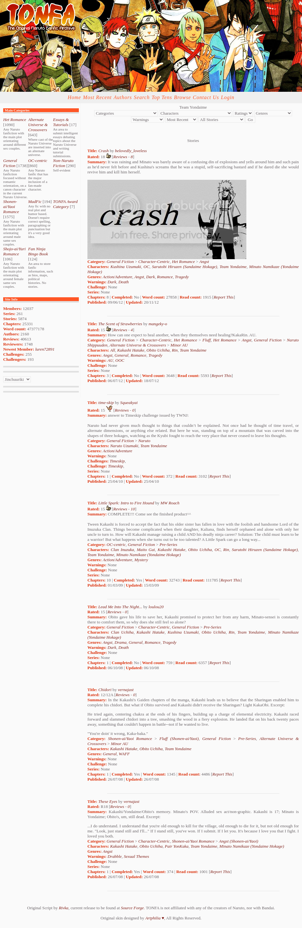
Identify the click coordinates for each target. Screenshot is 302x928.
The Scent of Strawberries (120, 323)
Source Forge (132, 907)
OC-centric (37, 160)
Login (227, 97)
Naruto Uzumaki (124, 445)
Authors (122, 97)
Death (123, 281)
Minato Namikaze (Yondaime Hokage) (148, 554)
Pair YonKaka (177, 846)
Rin (175, 350)
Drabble (114, 856)
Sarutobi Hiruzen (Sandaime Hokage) (184, 266)
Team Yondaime (233, 266)
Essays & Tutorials (61, 122)
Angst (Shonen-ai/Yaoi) (238, 841)
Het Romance (14, 119)
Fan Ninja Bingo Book (38, 251)
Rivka (63, 907)
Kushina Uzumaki (126, 266)
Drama (120, 642)
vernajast (126, 689)
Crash (103, 150)
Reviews (120, 156)
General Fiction (10, 163)
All (112, 350)
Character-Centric (154, 261)
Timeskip (117, 461)
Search (142, 97)
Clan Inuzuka (122, 549)
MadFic (34, 201)
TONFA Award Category (65, 204)
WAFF (124, 753)
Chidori (104, 689)
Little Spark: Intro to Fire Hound (126, 503)
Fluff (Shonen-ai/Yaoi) (179, 738)
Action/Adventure (117, 276)
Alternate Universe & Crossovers (38, 124)
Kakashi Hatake (131, 350)
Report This (224, 297)
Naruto (144, 440)
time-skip (106, 402)
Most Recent (97, 97)
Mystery (141, 559)
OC (147, 266)
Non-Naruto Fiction (63, 163)
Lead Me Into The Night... (120, 606)
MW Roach (170, 503)
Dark (150, 276)
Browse (182, 97)
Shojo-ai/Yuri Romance (14, 251)
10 (133, 509)
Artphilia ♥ (154, 918)
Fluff (206, 340)
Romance (165, 276)
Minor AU (179, 345)
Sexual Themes (136, 856)
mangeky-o (157, 323)
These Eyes (107, 801)
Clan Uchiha (122, 632)
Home (74, 97)
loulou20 (155, 606)
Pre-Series (168, 544)
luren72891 (45, 349)
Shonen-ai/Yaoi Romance (11, 206)
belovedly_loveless (131, 150)
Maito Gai (146, 549)
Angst (204, 261)
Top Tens (162, 97)
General (121, 355)
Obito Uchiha (158, 350)
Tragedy (182, 276)
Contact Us (206, 97)
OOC (119, 360)
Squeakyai (129, 402)
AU (110, 360)
